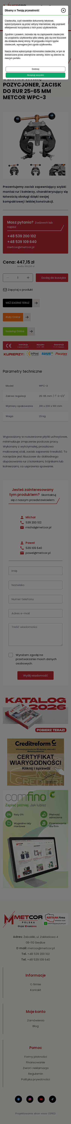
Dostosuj (35, 69)
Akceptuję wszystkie (35, 75)
